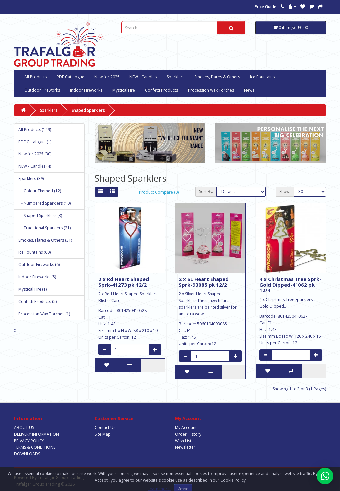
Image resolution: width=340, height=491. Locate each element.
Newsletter (185, 447)
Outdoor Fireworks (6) (39, 264)
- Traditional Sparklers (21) (44, 228)
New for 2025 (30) (34, 154)
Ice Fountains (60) (34, 252)
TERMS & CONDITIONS (34, 447)
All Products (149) (34, 129)
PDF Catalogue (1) (34, 142)
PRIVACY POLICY (29, 440)
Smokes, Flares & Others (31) (45, 240)
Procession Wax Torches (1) (44, 314)
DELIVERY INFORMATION (36, 434)
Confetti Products (161, 90)
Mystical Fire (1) (32, 289)
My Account (186, 427)
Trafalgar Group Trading (61, 477)
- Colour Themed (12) (39, 191)
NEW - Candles (143, 77)
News (249, 90)
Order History (188, 434)
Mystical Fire (123, 90)
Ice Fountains (262, 77)
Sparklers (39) (31, 178)
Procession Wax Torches (211, 90)
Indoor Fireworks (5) (37, 277)
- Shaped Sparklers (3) (40, 215)
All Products (35, 77)
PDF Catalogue (70, 77)
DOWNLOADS (27, 454)
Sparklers (175, 77)
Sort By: (206, 191)
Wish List (183, 440)
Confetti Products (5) (37, 301)
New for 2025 (107, 77)
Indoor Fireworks (86, 90)
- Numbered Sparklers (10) (44, 203)
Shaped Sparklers (88, 110)
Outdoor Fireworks (42, 90)
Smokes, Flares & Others (217, 77)
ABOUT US (24, 427)
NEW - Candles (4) (34, 166)
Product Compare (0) (159, 192)
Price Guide (265, 6)
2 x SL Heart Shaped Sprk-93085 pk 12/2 (204, 282)
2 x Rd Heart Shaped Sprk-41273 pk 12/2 (123, 282)
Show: (284, 191)
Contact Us (105, 427)
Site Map (103, 434)
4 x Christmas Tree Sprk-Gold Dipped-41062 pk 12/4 (290, 284)
